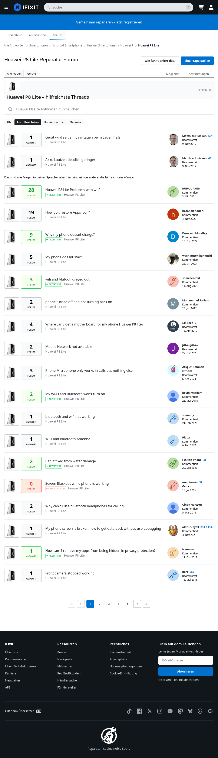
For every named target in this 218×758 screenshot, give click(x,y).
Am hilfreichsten (28, 112)
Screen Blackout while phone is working (77, 473)
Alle (8, 112)
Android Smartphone (54, 35)
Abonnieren (185, 661)
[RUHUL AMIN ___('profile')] (173, 181)
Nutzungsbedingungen (126, 656)
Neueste (75, 112)
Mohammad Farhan (195, 290)
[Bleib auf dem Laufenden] (185, 650)
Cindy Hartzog (192, 494)
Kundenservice (15, 649)
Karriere (10, 663)
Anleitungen (185, 35)
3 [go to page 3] (109, 593)
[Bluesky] (189, 701)
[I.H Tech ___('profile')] (173, 316)
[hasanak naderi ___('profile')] (173, 204)
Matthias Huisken (194, 125)
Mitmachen (65, 656)
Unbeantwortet (54, 112)
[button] (6, 7)
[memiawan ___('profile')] (173, 475)
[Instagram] (159, 700)
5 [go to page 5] (128, 593)
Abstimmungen (199, 63)
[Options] (7, 35)
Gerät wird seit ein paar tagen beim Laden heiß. (83, 127)
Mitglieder (172, 63)
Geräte (31, 63)
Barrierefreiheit (120, 642)
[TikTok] (128, 700)
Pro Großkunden (68, 663)
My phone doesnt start (63, 246)
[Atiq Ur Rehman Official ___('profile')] (173, 360)
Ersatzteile (163, 35)
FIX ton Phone (192, 449)
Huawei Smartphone (87, 35)
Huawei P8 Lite (135, 35)
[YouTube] (169, 700)
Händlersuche (67, 670)
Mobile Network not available (68, 336)
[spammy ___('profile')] (173, 408)
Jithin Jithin (190, 335)
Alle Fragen (14, 63)
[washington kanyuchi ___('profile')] (173, 249)
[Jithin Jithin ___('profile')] (173, 338)
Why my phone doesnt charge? (70, 224)
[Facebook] (138, 700)
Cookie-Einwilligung (123, 663)
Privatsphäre (118, 649)
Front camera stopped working (70, 563)
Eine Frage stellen (197, 50)
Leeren (204, 80)
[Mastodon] (179, 700)
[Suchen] (118, 7)
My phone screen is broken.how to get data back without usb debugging (103, 518)
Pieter (186, 427)
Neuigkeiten (65, 649)
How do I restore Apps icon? (67, 202)
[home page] (26, 7)
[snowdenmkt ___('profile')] (173, 271)
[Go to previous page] (81, 593)
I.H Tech (187, 312)
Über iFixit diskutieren (20, 656)
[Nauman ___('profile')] (173, 542)
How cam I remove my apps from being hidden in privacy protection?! (100, 540)
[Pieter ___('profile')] (173, 430)
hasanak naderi (193, 201)
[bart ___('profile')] (173, 565)
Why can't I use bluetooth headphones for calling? (85, 495)
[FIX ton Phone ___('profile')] (173, 453)
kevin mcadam (192, 382)
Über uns (11, 642)
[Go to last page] (146, 593)
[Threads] (199, 700)
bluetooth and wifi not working (70, 406)
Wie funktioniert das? (160, 50)
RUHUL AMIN (191, 178)
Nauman (188, 539)
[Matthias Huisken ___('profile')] (173, 129)
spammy (188, 405)
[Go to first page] (71, 593)
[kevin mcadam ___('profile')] (173, 386)
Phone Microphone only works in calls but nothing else (89, 360)
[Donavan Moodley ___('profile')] (173, 226)
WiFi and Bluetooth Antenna (67, 428)
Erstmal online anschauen (178, 669)
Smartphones (25, 35)
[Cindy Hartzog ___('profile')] (173, 497)
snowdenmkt (191, 268)
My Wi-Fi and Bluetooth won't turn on (75, 383)
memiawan (190, 472)
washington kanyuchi (197, 245)
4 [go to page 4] (118, 593)
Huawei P (113, 35)
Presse (61, 642)
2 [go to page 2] (99, 593)
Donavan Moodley (194, 223)
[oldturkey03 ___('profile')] (173, 520)
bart (185, 561)
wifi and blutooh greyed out (67, 269)
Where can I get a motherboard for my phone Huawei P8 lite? (94, 314)
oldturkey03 (190, 517)
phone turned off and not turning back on (78, 291)
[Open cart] (201, 7)
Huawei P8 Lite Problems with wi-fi (72, 179)
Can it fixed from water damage (70, 450)
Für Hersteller (66, 677)
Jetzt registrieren (129, 22)
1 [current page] (90, 593)
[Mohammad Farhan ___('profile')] (173, 293)
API (7, 677)
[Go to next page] (137, 593)
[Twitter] (148, 700)
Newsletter (12, 670)
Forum (205, 35)
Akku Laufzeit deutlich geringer (70, 149)
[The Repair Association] (209, 700)
